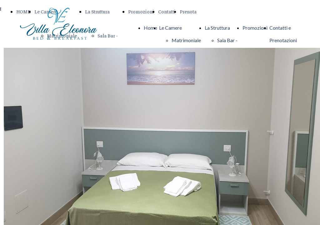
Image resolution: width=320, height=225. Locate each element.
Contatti (167, 12)
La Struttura (97, 12)
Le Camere (170, 28)
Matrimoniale (186, 40)
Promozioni (141, 12)
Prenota (188, 12)
